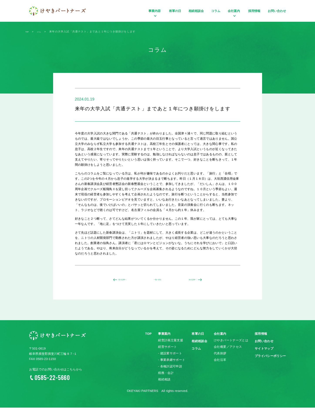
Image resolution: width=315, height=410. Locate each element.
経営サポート (167, 349)
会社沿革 (220, 362)
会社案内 (234, 17)
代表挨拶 (220, 356)
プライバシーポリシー (270, 358)
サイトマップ (264, 351)
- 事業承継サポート (171, 362)
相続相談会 (196, 11)
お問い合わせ (277, 11)
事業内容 (155, 17)
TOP (148, 336)
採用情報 (254, 11)
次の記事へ (196, 281)
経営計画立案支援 (170, 343)
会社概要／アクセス (228, 349)
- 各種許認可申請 (170, 369)
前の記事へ (118, 281)
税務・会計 (166, 375)
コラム (215, 11)
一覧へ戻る (157, 281)
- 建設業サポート (170, 356)
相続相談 (164, 382)
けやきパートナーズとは (231, 343)
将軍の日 (175, 11)
